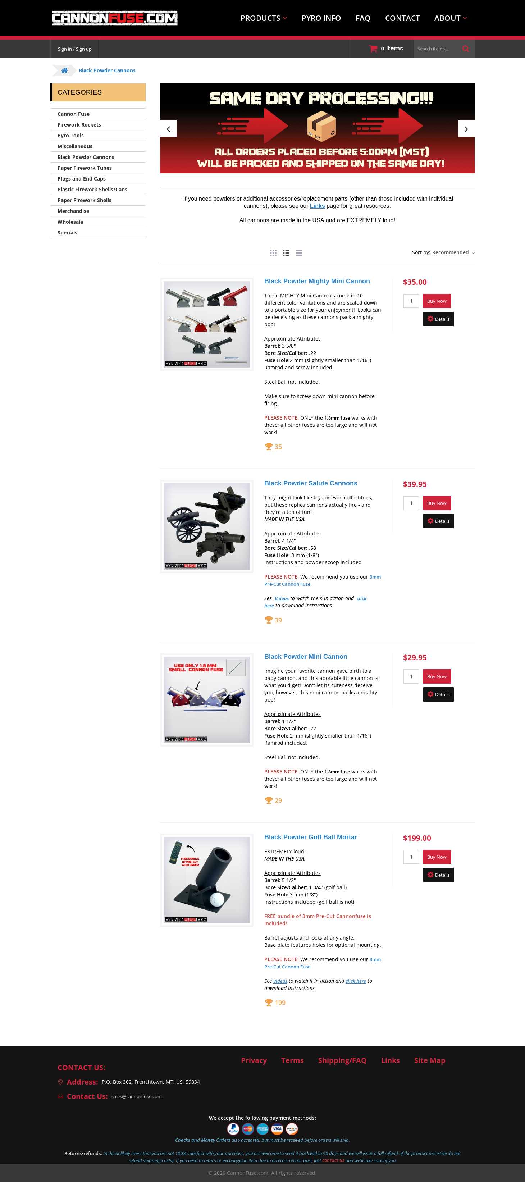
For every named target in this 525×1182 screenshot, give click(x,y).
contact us (333, 1160)
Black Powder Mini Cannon (305, 656)
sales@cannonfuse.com (139, 1096)
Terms (292, 1060)
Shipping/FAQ (342, 1060)
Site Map (430, 1060)
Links (390, 1060)
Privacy (254, 1060)
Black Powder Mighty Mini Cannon (317, 281)
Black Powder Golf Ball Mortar (310, 837)
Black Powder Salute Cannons (310, 483)
